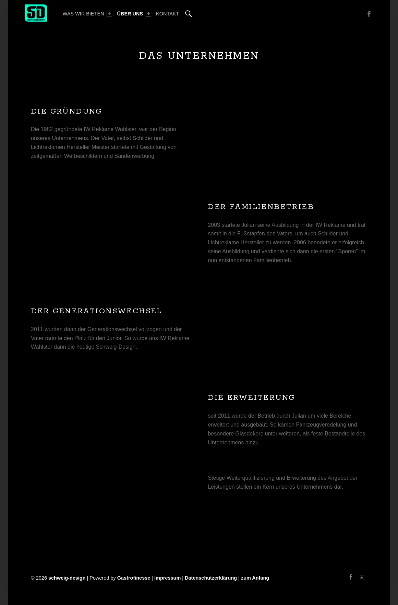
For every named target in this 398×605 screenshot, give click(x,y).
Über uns (134, 13)
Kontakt (167, 13)
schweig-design (67, 578)
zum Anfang (255, 578)
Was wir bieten (87, 13)
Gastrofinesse (133, 578)
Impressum (167, 578)
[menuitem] (87, 13)
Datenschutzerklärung (211, 578)
